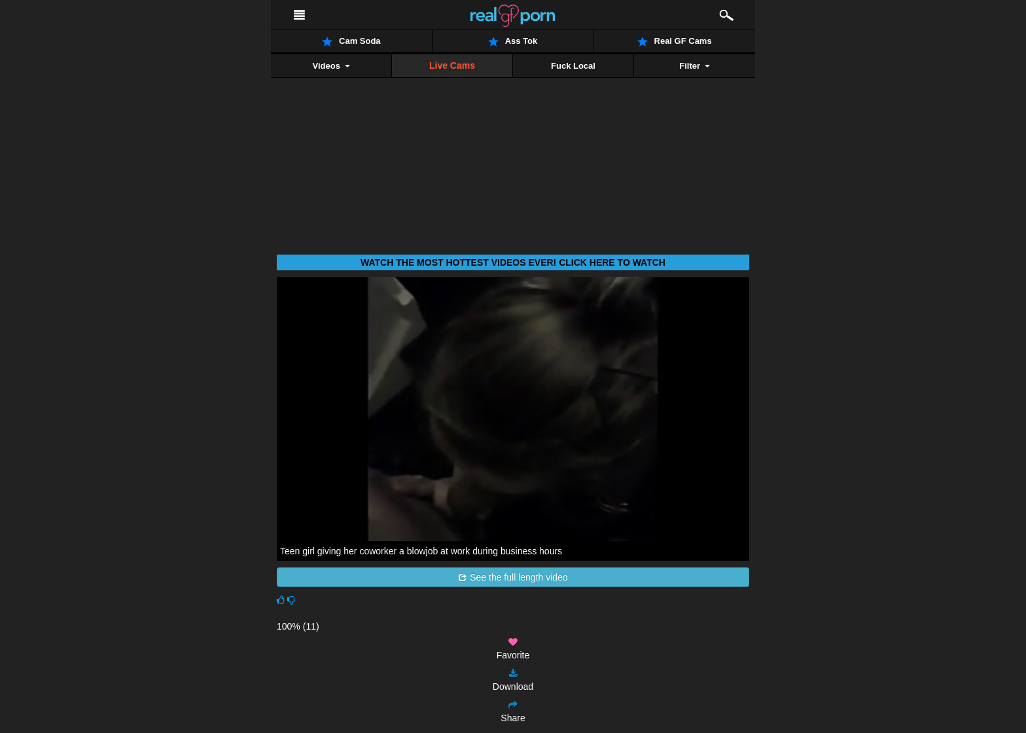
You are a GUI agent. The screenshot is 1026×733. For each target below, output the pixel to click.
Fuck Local (573, 66)
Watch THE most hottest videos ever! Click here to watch (513, 262)
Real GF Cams (674, 41)
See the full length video (512, 577)
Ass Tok (513, 41)
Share (513, 711)
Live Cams (452, 65)
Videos (330, 66)
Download (513, 680)
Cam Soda (351, 41)
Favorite (513, 648)
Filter (694, 66)
